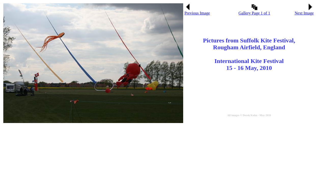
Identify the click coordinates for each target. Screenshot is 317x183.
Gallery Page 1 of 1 (254, 11)
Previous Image (197, 11)
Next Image (304, 11)
